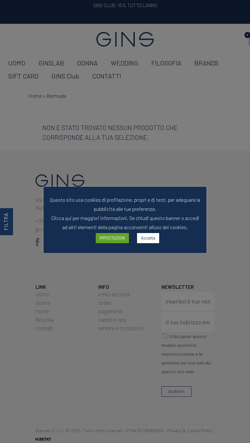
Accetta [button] (148, 238)
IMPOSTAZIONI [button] (112, 238)
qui (68, 218)
